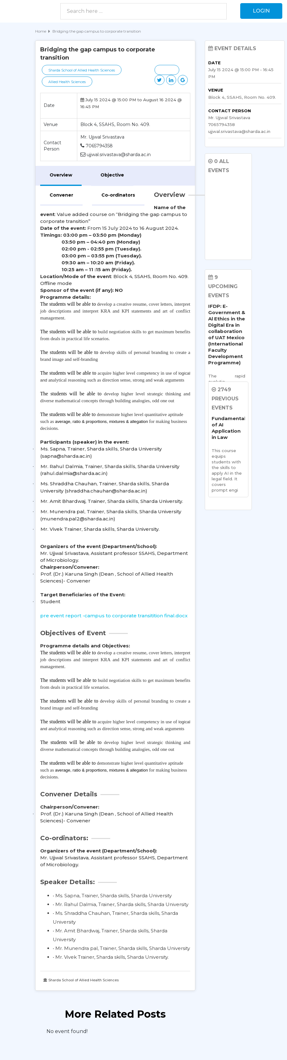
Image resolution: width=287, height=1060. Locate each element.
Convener (61, 195)
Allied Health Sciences (67, 82)
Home (40, 31)
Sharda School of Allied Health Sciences (81, 70)
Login (261, 11)
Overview (61, 175)
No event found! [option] (67, 1031)
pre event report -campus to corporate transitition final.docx (113, 616)
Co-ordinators (118, 195)
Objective (112, 175)
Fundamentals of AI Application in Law (227, 427)
